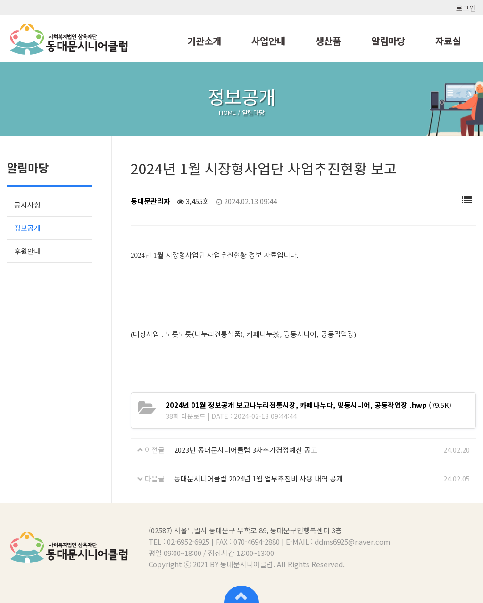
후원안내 (27, 251)
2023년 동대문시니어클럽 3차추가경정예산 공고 (245, 450)
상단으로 (241, 593)
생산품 (328, 41)
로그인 (466, 8)
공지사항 (27, 205)
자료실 (448, 41)
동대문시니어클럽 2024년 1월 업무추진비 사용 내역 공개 (258, 478)
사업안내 (268, 41)
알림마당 (388, 41)
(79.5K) (308, 405)
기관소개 (204, 41)
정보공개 (27, 228)
